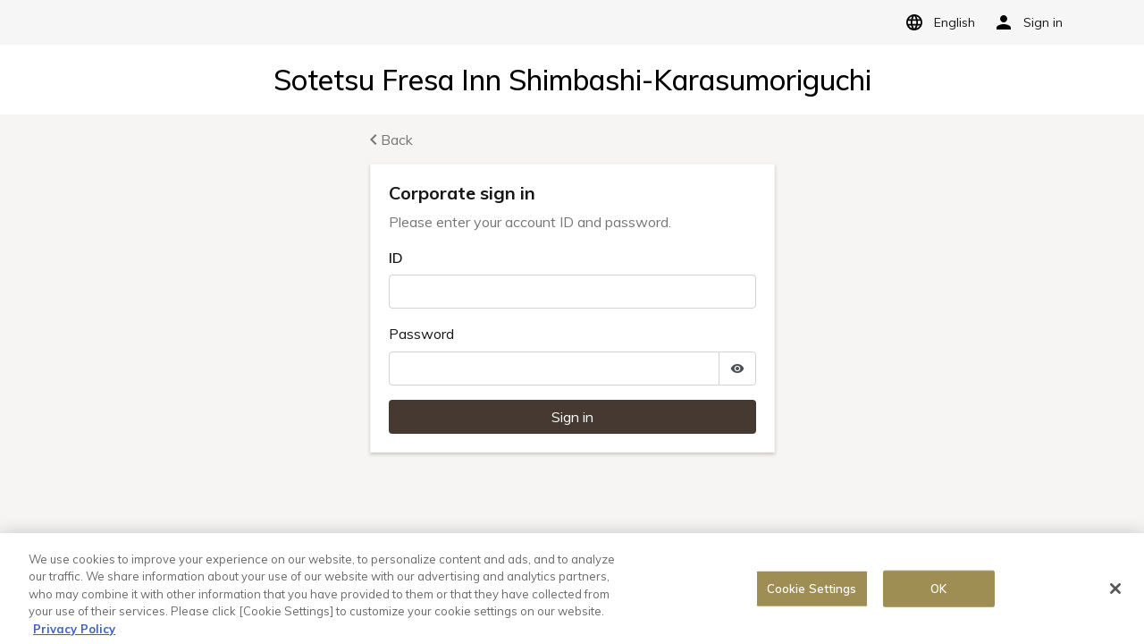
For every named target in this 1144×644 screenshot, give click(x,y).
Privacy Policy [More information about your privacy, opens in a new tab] (74, 632)
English (937, 22)
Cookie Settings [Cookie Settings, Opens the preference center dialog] (812, 591)
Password (421, 334)
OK (938, 591)
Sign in (572, 417)
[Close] (1115, 591)
